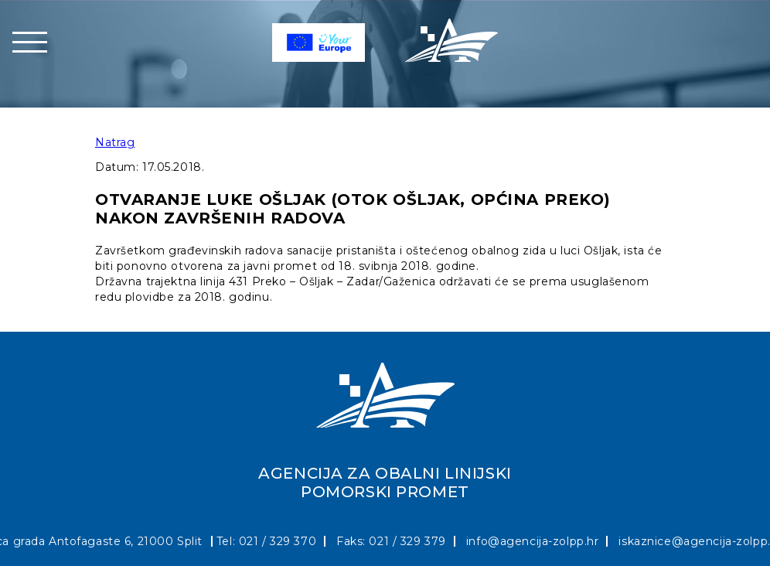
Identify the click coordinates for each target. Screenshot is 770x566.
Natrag (115, 142)
